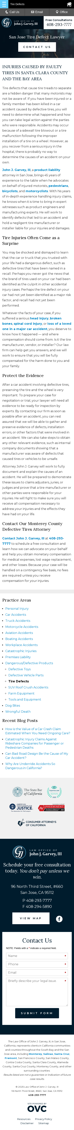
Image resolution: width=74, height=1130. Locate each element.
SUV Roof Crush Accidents (28, 687)
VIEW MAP (31, 918)
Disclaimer (27, 1123)
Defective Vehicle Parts (25, 675)
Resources (23, 1119)
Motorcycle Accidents (21, 627)
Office (62, 12)
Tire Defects (18, 681)
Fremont (11, 1058)
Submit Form (37, 1013)
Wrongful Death (18, 711)
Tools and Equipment (24, 699)
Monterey (35, 1053)
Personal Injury (17, 608)
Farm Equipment (21, 693)
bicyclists (10, 191)
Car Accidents (15, 615)
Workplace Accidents (21, 645)
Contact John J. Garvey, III (23, 538)
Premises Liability (18, 657)
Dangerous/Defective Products (29, 663)
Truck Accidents (17, 621)
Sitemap (43, 1123)
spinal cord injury (28, 323)
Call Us (12, 12)
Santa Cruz (61, 1053)
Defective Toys (19, 669)
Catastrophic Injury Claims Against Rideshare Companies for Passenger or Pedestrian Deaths (34, 743)
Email (37, 12)
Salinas (48, 1053)
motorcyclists (37, 191)
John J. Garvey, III (16, 170)
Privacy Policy (43, 1119)
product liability (47, 170)
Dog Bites (12, 705)
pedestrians (58, 186)
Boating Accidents (19, 639)
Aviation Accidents (19, 633)
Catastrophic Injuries (20, 651)
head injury (39, 318)
